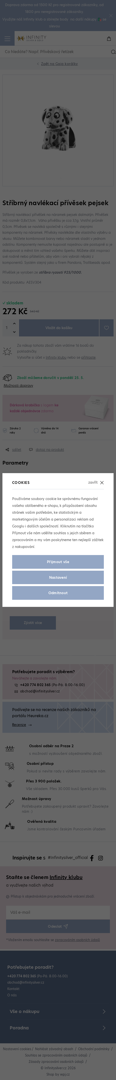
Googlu (18, 526)
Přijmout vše (58, 561)
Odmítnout (58, 592)
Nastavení (58, 577)
